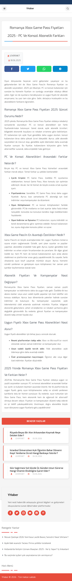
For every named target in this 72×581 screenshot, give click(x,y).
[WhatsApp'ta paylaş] (44, 69)
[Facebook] (10, 512)
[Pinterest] (43, 512)
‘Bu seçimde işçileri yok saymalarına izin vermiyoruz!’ (28, 555)
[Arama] (67, 8)
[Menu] (4, 8)
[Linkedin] (36, 512)
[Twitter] (16, 512)
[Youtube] (30, 512)
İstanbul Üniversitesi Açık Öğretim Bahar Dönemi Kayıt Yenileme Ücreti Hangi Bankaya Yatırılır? (36, 452)
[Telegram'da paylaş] (60, 69)
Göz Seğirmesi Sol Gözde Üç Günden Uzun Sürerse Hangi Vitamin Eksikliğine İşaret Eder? (36, 469)
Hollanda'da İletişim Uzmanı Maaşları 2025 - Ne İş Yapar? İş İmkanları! (36, 549)
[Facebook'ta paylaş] (11, 69)
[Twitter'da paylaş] (28, 69)
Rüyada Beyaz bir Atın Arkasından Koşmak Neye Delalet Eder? (35, 434)
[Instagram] (23, 512)
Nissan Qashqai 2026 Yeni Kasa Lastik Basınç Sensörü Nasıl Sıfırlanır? (36, 537)
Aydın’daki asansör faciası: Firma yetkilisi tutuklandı (27, 543)
